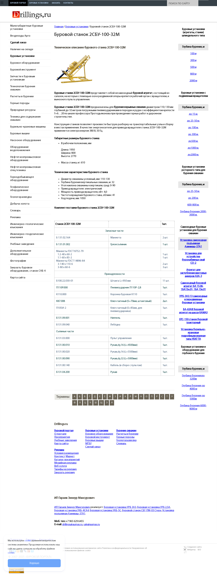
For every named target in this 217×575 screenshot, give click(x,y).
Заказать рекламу (64, 472)
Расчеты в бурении (127, 434)
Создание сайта (194, 547)
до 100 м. (193, 127)
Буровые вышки (94, 440)
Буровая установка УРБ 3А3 (120, 507)
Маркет (70, 456)
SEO (199, 550)
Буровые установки (76, 26)
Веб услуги (60, 466)
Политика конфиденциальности (117, 548)
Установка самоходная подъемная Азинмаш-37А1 (193, 243)
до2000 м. (193, 154)
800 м (193, 74)
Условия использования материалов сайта (82, 548)
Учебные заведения (65, 440)
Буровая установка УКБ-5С (105, 510)
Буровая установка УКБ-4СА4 (71, 510)
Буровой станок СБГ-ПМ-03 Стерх (141, 510)
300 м (193, 60)
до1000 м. (193, 148)
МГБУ (88, 443)
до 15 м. (193, 114)
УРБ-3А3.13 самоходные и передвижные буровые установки (193, 299)
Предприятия (62, 437)
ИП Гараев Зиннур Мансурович (72, 507)
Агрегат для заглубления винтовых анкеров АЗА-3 (193, 273)
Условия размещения (66, 453)
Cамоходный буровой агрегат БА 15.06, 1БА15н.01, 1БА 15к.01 (193, 286)
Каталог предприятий (67, 459)
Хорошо (34, 563)
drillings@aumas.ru (72, 524)
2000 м (193, 80)
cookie (27, 540)
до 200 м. (193, 198)
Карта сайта (61, 443)
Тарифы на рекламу (65, 469)
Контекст (59, 456)
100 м (193, 53)
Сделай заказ (93, 446)
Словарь (121, 443)
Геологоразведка (126, 440)
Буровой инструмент (97, 437)
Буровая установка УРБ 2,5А (153, 507)
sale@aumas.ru (92, 524)
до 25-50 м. (193, 121)
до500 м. (193, 141)
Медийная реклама (65, 463)
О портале (60, 434)
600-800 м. (193, 205)
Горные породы (125, 437)
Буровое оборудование (99, 434)
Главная (58, 26)
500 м (193, 67)
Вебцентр (191, 550)
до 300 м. (193, 134)
